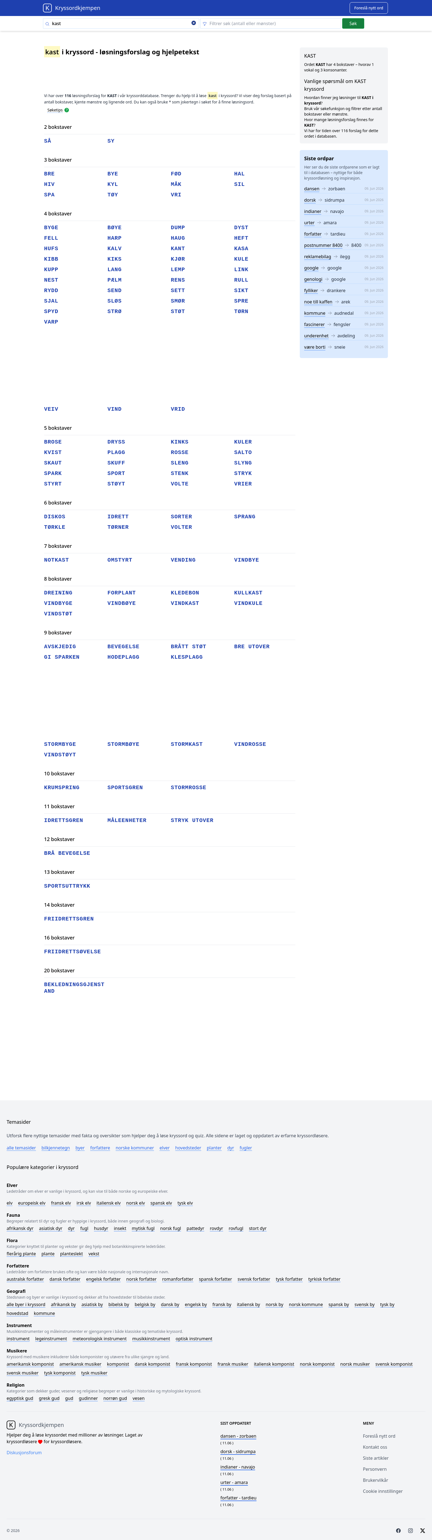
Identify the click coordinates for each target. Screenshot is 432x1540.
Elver (165, 1148)
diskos (54, 517)
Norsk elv (135, 1203)
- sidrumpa (238, 1451)
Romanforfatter (177, 1279)
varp (51, 322)
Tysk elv (185, 1203)
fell (51, 238)
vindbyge (58, 603)
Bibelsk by (119, 1304)
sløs (114, 301)
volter (181, 527)
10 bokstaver (59, 773)
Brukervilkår (375, 1480)
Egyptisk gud (20, 1398)
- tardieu (238, 1498)
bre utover (252, 647)
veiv (51, 409)
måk (176, 184)
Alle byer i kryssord (26, 1304)
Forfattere (100, 1148)
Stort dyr (257, 1228)
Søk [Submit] (353, 23)
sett (178, 290)
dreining (58, 593)
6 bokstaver (58, 502)
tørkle (54, 527)
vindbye (246, 560)
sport (116, 473)
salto (243, 452)
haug (178, 238)
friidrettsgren (69, 919)
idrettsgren (63, 820)
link (241, 269)
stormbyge (60, 744)
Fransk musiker (232, 1364)
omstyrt (119, 560)
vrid (178, 409)
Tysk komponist (59, 1373)
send (114, 290)
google (311, 268)
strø (114, 311)
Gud (69, 1398)
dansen (311, 189)
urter (309, 223)
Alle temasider (21, 1148)
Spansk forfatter (215, 1279)
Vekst (93, 1254)
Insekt (120, 1228)
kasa (241, 248)
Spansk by (338, 1304)
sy (111, 141)
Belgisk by (145, 1304)
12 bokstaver (59, 839)
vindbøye (121, 603)
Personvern (375, 1469)
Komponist (118, 1364)
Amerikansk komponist (30, 1364)
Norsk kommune (306, 1304)
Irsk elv (84, 1203)
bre (49, 174)
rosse (180, 452)
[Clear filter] (270, 23)
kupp (51, 269)
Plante (48, 1254)
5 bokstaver (58, 428)
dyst (241, 228)
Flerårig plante (21, 1254)
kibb (51, 259)
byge (51, 228)
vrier (243, 484)
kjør (178, 259)
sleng (180, 463)
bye (112, 174)
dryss (116, 442)
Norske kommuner (135, 1148)
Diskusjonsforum (24, 1453)
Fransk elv (61, 1203)
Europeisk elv (31, 1203)
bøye (114, 228)
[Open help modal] (66, 109)
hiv (49, 184)
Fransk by (221, 1304)
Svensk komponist (394, 1364)
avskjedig (60, 647)
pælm (114, 280)
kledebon (185, 593)
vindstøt (58, 614)
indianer (312, 211)
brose (53, 442)
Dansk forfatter (65, 1279)
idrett (118, 517)
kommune (314, 313)
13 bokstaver (59, 872)
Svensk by (365, 1304)
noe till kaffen (318, 302)
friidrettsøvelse (72, 952)
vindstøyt (60, 755)
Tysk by (387, 1304)
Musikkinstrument (151, 1339)
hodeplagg (123, 657)
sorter (181, 517)
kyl (112, 184)
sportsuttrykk (67, 886)
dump (178, 228)
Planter (214, 1148)
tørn (241, 311)
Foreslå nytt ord (379, 1436)
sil (239, 184)
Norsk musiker (355, 1364)
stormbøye (123, 744)
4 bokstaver (58, 213)
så (47, 141)
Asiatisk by (92, 1304)
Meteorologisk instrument (100, 1339)
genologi (313, 279)
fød (176, 174)
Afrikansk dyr (20, 1228)
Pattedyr (195, 1228)
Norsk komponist (317, 1364)
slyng (243, 463)
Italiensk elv (108, 1203)
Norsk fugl (170, 1228)
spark (53, 473)
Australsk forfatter (25, 1279)
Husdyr (101, 1228)
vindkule (248, 603)
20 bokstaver (59, 970)
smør (178, 301)
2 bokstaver (58, 127)
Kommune (44, 1313)
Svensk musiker (23, 1373)
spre (241, 301)
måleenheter (127, 820)
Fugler (246, 1148)
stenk (180, 473)
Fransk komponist (194, 1364)
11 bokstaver (59, 806)
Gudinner (88, 1398)
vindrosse (250, 744)
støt (178, 311)
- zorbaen (238, 1436)
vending (183, 560)
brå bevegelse (67, 853)
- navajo (237, 1467)
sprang (244, 517)
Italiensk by (248, 1304)
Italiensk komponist (274, 1364)
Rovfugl (236, 1228)
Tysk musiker (94, 1373)
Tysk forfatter (289, 1279)
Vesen (139, 1398)
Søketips (55, 110)
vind (114, 409)
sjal (51, 301)
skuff (116, 463)
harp (114, 238)
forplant (121, 593)
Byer (80, 1148)
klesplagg (187, 657)
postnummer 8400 (323, 245)
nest (51, 280)
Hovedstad (17, 1313)
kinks (180, 442)
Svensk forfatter (253, 1279)
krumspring (62, 787)
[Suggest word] (369, 8)
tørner (118, 527)
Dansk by (170, 1304)
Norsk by (274, 1304)
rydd (51, 290)
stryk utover (192, 820)
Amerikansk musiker (80, 1364)
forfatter (313, 234)
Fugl (84, 1228)
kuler (243, 442)
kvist (53, 452)
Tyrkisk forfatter (324, 1279)
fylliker (311, 290)
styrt (53, 484)
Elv (9, 1203)
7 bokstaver (58, 546)
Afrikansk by (63, 1304)
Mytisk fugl (143, 1228)
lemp (178, 269)
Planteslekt (71, 1254)
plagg (116, 452)
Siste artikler (375, 1458)
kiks (114, 259)
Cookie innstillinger (383, 1491)
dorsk (310, 200)
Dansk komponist (152, 1364)
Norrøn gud (115, 1398)
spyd (51, 311)
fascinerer (314, 324)
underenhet (316, 336)
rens (178, 280)
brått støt (188, 647)
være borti (314, 347)
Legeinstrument (51, 1339)
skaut (53, 463)
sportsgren (125, 787)
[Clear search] (193, 23)
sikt (241, 290)
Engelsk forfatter (103, 1279)
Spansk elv (161, 1203)
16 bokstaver (59, 937)
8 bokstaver (58, 578)
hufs (51, 248)
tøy (112, 195)
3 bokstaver (58, 159)
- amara (234, 1482)
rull (241, 280)
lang (114, 269)
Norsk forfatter (141, 1279)
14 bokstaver (59, 904)
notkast (56, 560)
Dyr (230, 1148)
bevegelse (123, 647)
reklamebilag (317, 256)
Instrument (18, 1339)
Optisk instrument (193, 1339)
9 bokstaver (58, 632)
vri (176, 195)
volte (180, 484)
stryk (243, 473)
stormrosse (188, 787)
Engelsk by (196, 1304)
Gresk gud (49, 1398)
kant (178, 248)
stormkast (187, 744)
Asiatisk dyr (51, 1228)
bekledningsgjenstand (74, 987)
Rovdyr (216, 1228)
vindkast (185, 603)
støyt (116, 484)
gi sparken (62, 657)
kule (241, 259)
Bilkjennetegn (56, 1148)
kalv (114, 248)
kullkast (248, 593)
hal (239, 174)
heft (241, 238)
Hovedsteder (188, 1148)
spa (49, 195)
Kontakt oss (375, 1447)
